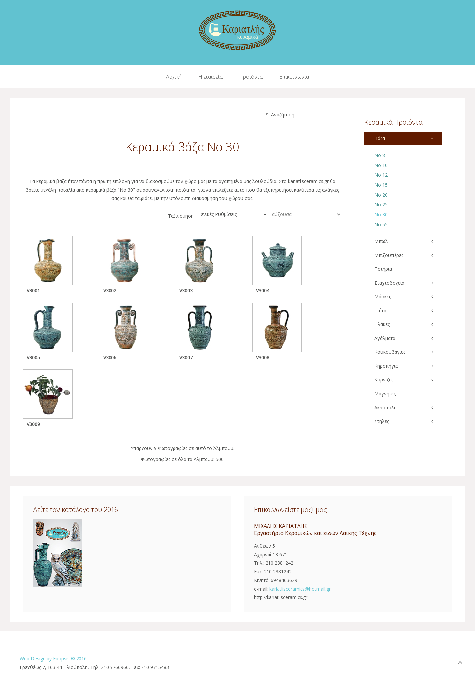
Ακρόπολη (385, 407)
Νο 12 (381, 175)
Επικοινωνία (294, 76)
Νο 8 (379, 155)
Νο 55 (381, 224)
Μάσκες (382, 296)
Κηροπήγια (386, 366)
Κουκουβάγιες (389, 352)
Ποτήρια (383, 269)
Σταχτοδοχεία (389, 283)
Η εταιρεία (210, 76)
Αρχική (174, 76)
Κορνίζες (383, 380)
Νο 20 (381, 195)
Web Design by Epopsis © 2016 (53, 658)
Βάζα (379, 138)
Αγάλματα (384, 338)
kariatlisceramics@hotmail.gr (300, 589)
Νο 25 (381, 204)
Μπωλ (381, 241)
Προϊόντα (251, 76)
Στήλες (381, 421)
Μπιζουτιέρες (388, 255)
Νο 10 (381, 165)
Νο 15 (381, 185)
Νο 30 (381, 214)
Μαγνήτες (385, 393)
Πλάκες (382, 324)
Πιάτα (380, 310)
